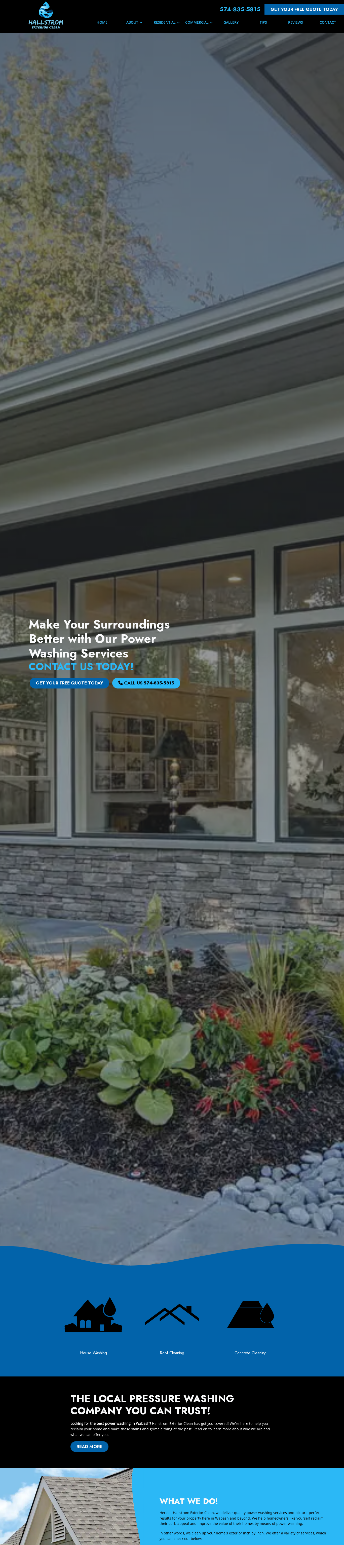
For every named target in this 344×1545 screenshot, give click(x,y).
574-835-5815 (240, 9)
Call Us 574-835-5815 (146, 683)
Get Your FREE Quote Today (304, 9)
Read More (114, 1446)
